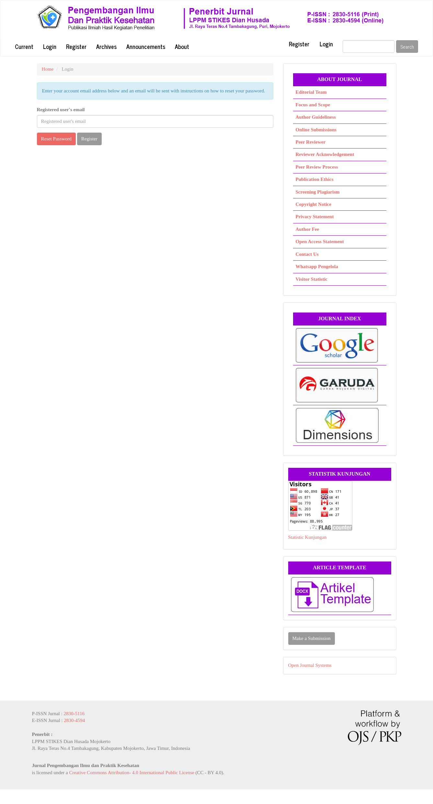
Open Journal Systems (310, 665)
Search (407, 46)
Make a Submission (311, 638)
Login (49, 46)
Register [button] (89, 138)
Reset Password (56, 138)
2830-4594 (74, 720)
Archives (106, 46)
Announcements (145, 46)
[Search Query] (368, 46)
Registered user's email (61, 109)
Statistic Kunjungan (307, 537)
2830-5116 (73, 713)
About (182, 46)
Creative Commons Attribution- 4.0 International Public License (131, 772)
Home (48, 69)
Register (76, 46)
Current (24, 46)
